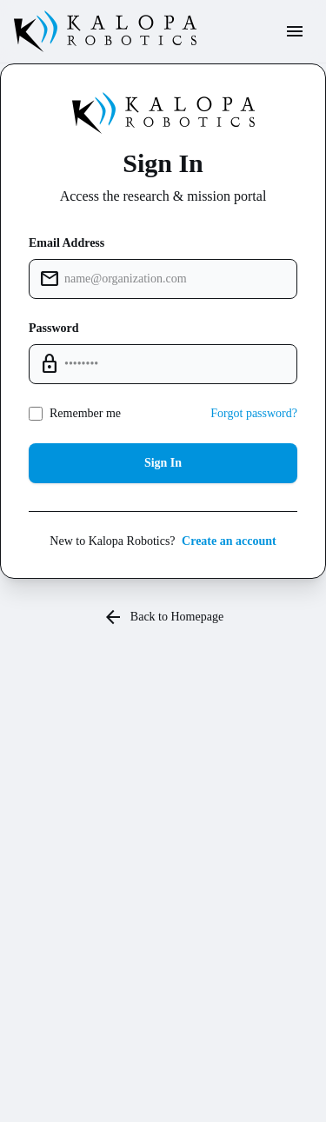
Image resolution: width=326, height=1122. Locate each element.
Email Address (66, 242)
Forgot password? (253, 413)
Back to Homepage (163, 617)
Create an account (229, 541)
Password (54, 328)
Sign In (163, 462)
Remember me (85, 413)
